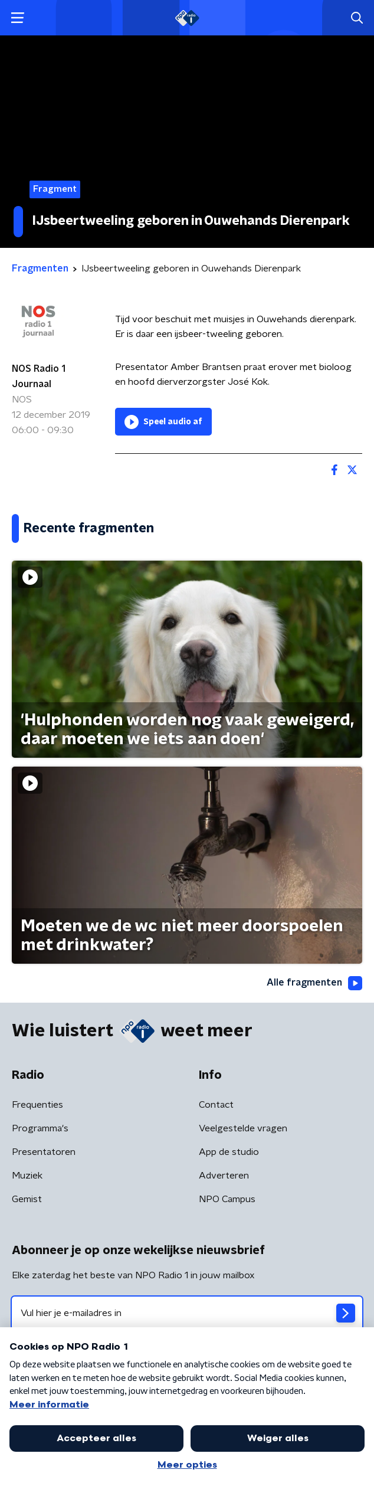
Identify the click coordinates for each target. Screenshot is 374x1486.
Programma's (40, 1128)
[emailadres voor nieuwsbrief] (187, 1313)
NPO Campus (227, 1199)
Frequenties (37, 1104)
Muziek (27, 1175)
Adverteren (224, 1175)
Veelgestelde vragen (243, 1128)
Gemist (27, 1199)
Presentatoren (44, 1152)
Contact (216, 1104)
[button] (17, 18)
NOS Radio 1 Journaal (38, 376)
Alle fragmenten (314, 983)
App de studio (229, 1152)
